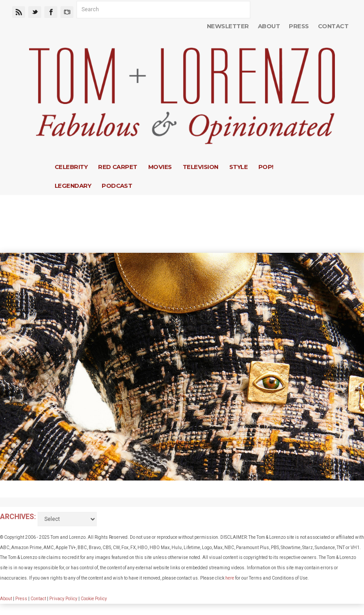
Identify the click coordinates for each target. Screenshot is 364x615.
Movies (160, 166)
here (229, 578)
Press (298, 26)
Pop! (266, 166)
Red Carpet (117, 166)
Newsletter (228, 26)
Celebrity (71, 166)
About (269, 26)
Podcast (117, 185)
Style (238, 166)
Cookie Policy (94, 598)
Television (200, 166)
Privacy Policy (63, 598)
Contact (333, 26)
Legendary (73, 185)
